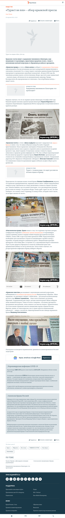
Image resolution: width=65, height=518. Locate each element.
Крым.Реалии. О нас (11, 504)
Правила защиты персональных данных (44, 510)
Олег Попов (9, 14)
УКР (39, 516)
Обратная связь (37, 504)
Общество (9, 7)
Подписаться (47, 358)
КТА (26, 516)
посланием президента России (27, 294)
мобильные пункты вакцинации (32, 232)
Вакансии (36, 507)
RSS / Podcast (37, 492)
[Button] (32, 21)
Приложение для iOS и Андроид (15, 492)
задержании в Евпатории (50, 67)
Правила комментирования (14, 507)
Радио (35, 489)
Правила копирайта (11, 510)
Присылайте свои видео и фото (14, 489)
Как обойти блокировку (40, 495)
